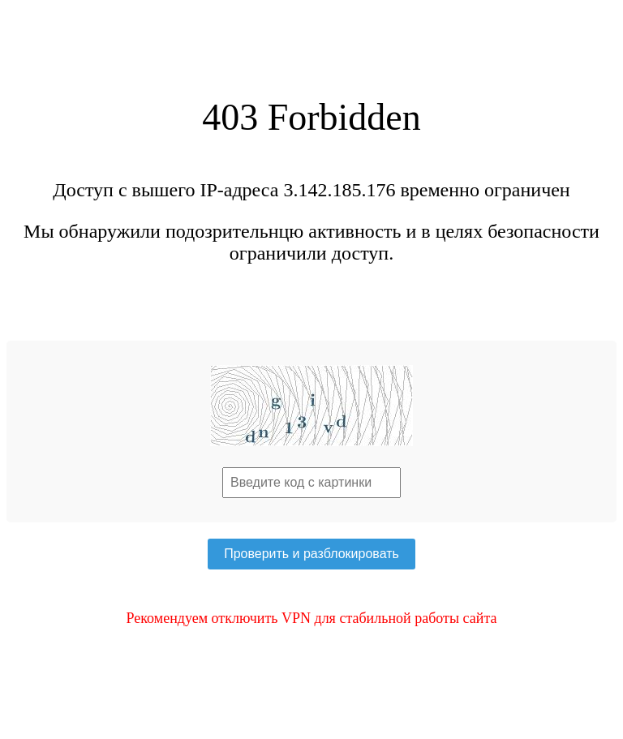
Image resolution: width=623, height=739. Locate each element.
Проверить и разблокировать (311, 554)
